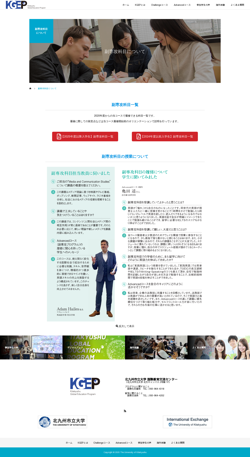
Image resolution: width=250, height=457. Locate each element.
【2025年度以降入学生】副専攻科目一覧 (85, 136)
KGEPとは (140, 4)
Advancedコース (182, 4)
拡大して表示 (125, 326)
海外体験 (220, 4)
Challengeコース (159, 4)
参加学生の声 (203, 4)
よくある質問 (237, 4)
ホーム (125, 4)
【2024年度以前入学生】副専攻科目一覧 (165, 136)
